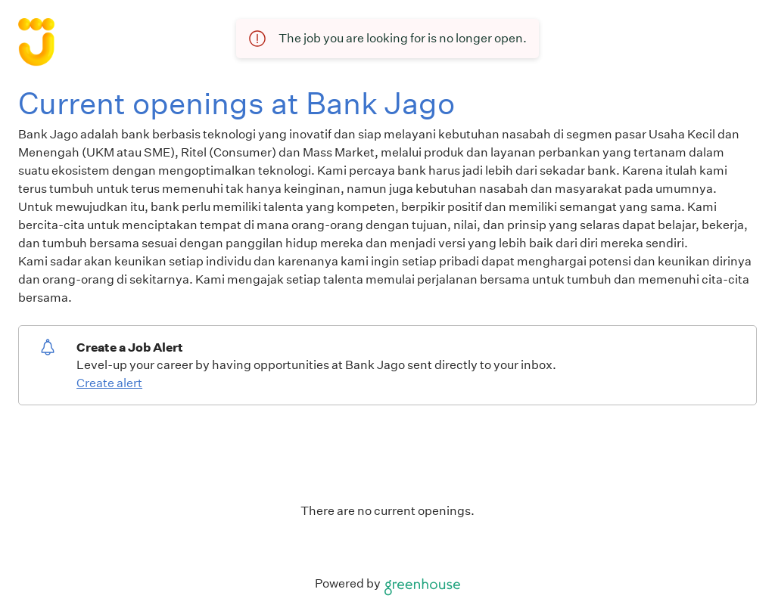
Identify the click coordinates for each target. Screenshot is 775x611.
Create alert (109, 383)
